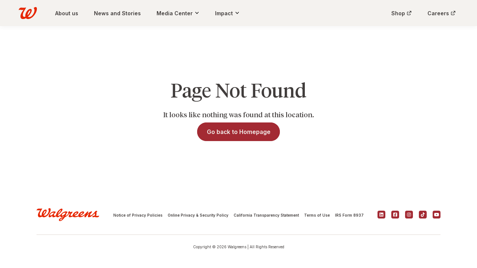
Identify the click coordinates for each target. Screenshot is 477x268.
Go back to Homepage (239, 131)
